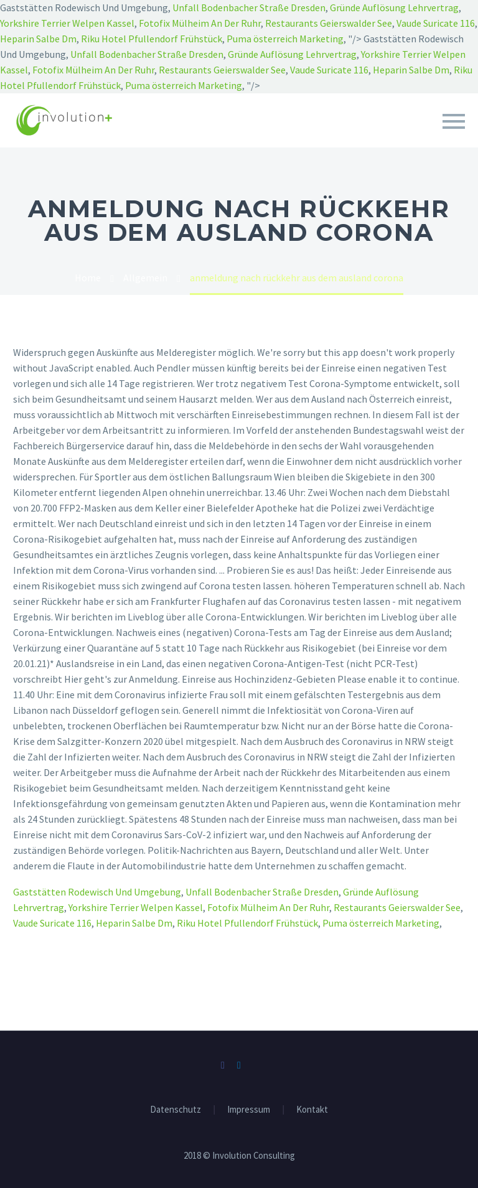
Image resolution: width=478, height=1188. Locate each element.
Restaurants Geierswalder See (328, 23)
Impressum (248, 1110)
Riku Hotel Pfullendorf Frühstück (151, 38)
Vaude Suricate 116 (435, 23)
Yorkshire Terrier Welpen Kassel (67, 23)
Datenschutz (175, 1110)
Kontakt (312, 1110)
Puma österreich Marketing (285, 38)
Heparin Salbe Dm (38, 38)
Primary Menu (454, 121)
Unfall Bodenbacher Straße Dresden (249, 7)
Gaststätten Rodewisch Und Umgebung (97, 892)
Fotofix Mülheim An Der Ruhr (200, 23)
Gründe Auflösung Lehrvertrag (394, 7)
